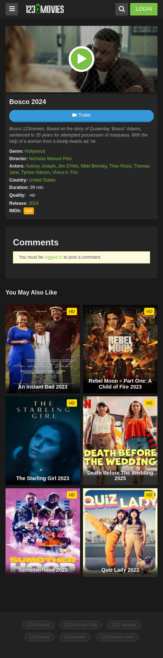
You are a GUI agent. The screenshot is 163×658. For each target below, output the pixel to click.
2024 (34, 203)
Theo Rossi (120, 166)
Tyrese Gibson (35, 172)
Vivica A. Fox (65, 172)
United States (42, 180)
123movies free (81, 624)
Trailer (81, 115)
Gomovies (75, 637)
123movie (39, 637)
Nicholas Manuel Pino (50, 158)
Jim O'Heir (68, 166)
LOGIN (144, 9)
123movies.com (117, 637)
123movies (38, 624)
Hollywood (35, 151)
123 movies (124, 624)
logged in (54, 257)
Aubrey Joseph (40, 166)
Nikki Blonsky (94, 166)
